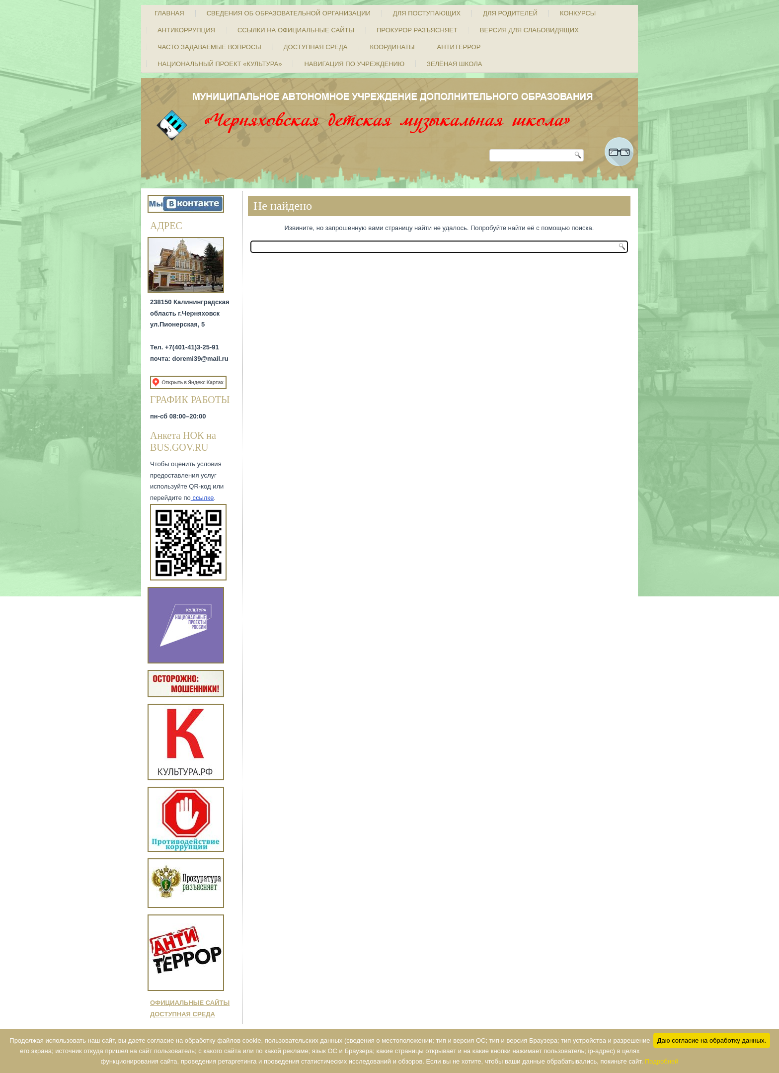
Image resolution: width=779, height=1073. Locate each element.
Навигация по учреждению (354, 64)
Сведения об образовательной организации (289, 13)
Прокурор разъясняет (417, 30)
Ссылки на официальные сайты (295, 30)
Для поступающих (427, 13)
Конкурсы (578, 13)
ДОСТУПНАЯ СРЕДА (182, 1014)
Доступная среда (316, 47)
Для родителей (510, 13)
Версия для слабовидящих (529, 30)
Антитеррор (459, 47)
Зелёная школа (454, 64)
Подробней (661, 1061)
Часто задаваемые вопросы (209, 47)
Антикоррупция (186, 30)
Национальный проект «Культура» (219, 64)
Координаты (392, 47)
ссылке (202, 497)
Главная (169, 13)
